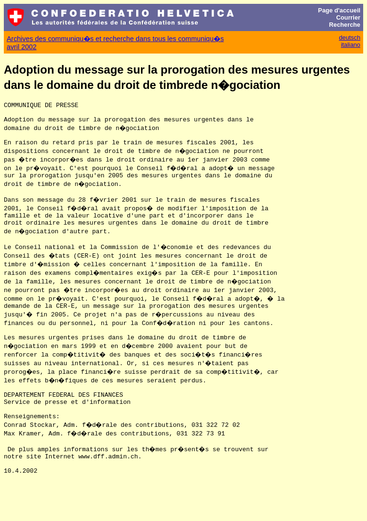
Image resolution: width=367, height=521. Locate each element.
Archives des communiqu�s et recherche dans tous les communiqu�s (115, 39)
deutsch (349, 37)
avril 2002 (21, 47)
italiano (350, 44)
